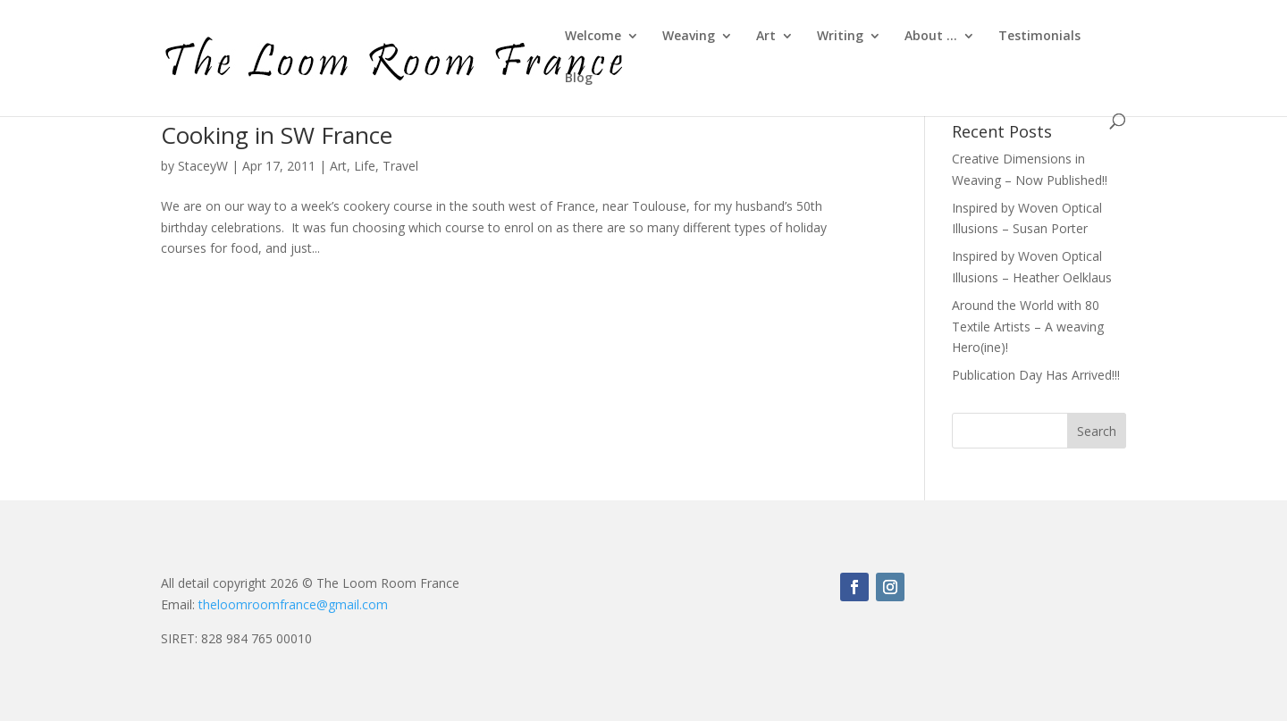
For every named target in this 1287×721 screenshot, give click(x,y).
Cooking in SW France (276, 135)
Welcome (593, 36)
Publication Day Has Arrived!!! (1036, 374)
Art (766, 36)
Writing (840, 36)
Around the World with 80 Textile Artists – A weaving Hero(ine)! (1028, 326)
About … (930, 36)
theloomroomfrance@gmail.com (293, 604)
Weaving (688, 36)
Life (364, 165)
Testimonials (1039, 36)
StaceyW (203, 165)
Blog (579, 78)
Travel (400, 165)
